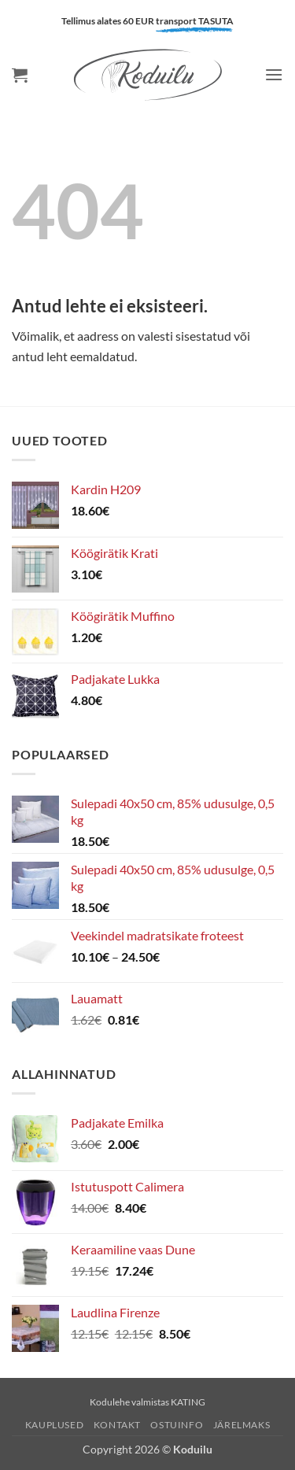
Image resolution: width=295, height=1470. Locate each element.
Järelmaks (242, 1425)
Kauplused (54, 1425)
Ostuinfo (176, 1425)
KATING (188, 1402)
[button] (20, 74)
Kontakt (117, 1425)
